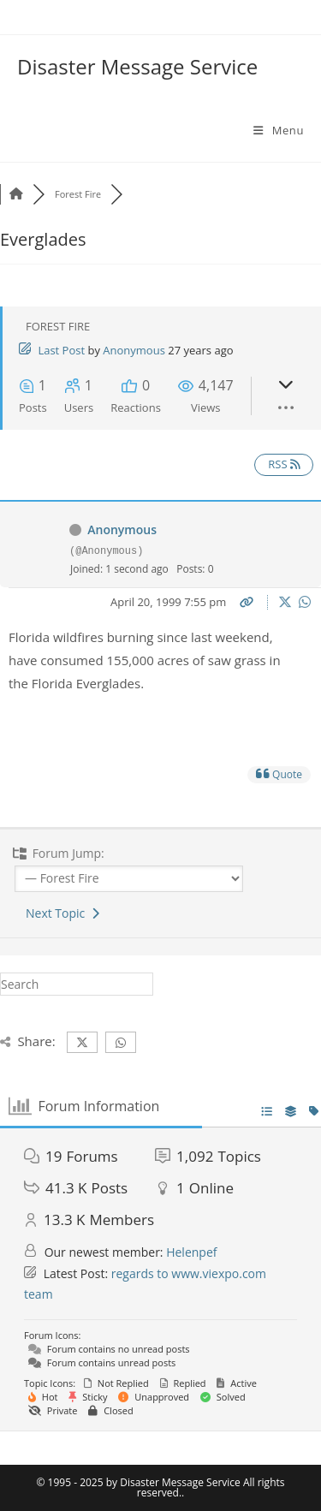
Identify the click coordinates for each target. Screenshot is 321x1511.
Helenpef (191, 1252)
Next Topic (62, 913)
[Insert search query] (76, 984)
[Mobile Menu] (278, 130)
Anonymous (134, 350)
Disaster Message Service (137, 66)
